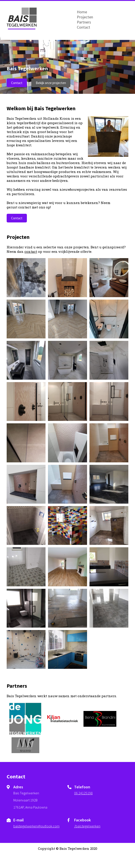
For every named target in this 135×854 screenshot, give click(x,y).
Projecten (85, 17)
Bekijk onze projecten (51, 83)
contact (30, 251)
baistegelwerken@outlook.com (36, 826)
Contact (83, 27)
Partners (84, 22)
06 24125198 (83, 793)
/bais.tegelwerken (87, 826)
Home (82, 11)
